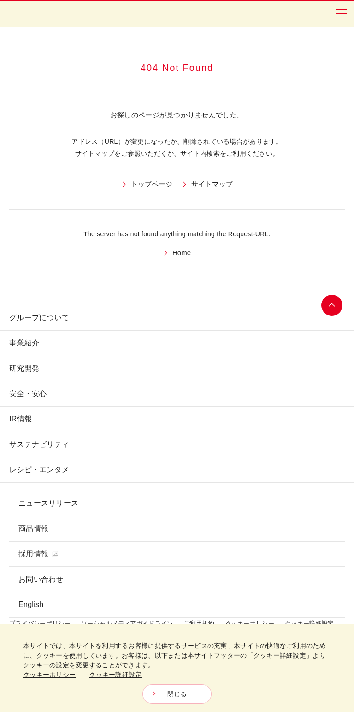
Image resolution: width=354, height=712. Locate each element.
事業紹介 (24, 343)
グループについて (39, 317)
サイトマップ (212, 184)
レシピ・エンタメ (39, 469)
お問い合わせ (41, 579)
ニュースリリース (48, 503)
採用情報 (38, 554)
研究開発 (24, 368)
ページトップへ (331, 305)
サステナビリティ (39, 444)
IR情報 (20, 419)
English (30, 604)
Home (181, 253)
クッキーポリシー (49, 674)
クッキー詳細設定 (115, 674)
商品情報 (33, 528)
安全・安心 (28, 393)
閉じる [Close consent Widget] (177, 694)
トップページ (151, 184)
